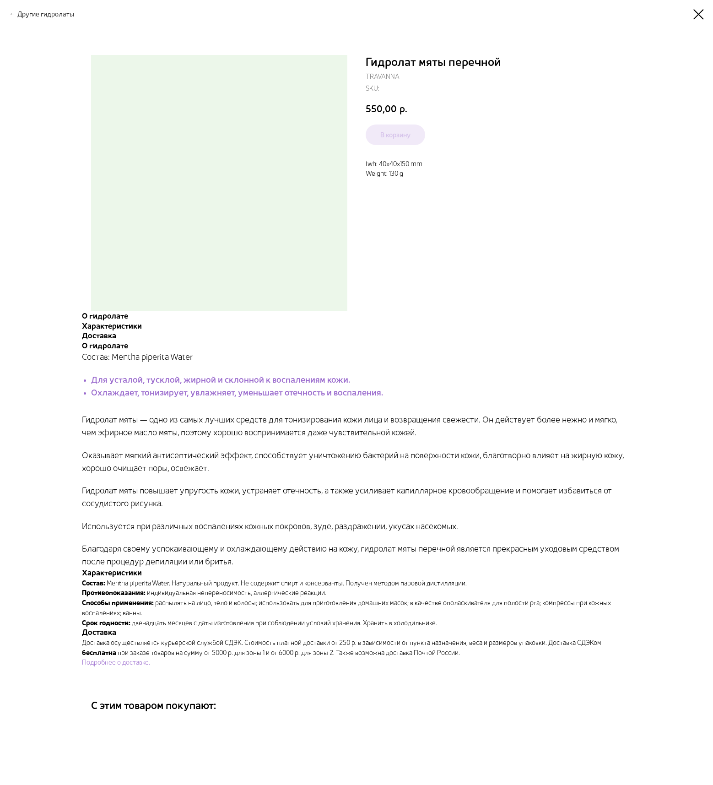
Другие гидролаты (45, 14)
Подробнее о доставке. (116, 662)
